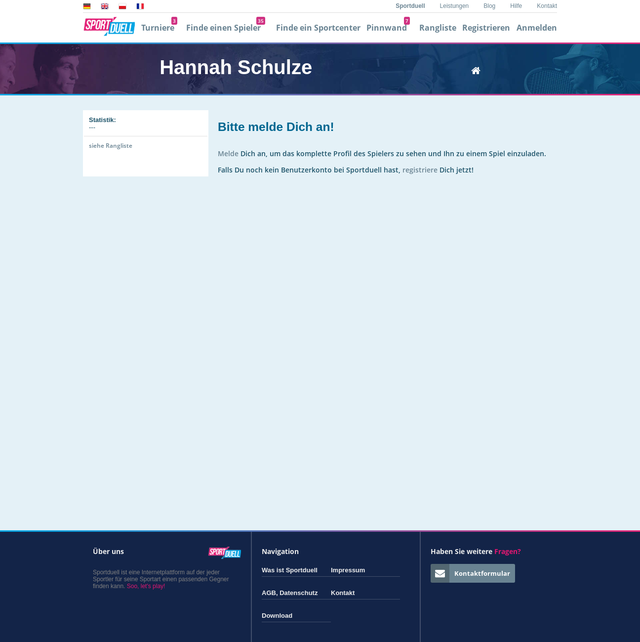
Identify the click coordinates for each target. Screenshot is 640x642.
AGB (269, 593)
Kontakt (547, 5)
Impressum (348, 570)
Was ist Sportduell (290, 570)
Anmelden (537, 27)
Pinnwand (388, 27)
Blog (489, 5)
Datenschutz (299, 593)
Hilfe (516, 5)
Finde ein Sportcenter (318, 27)
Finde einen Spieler (225, 27)
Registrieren (486, 27)
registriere (420, 169)
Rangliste (437, 27)
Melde (228, 153)
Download (277, 615)
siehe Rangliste (110, 145)
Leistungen (454, 5)
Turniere (159, 27)
